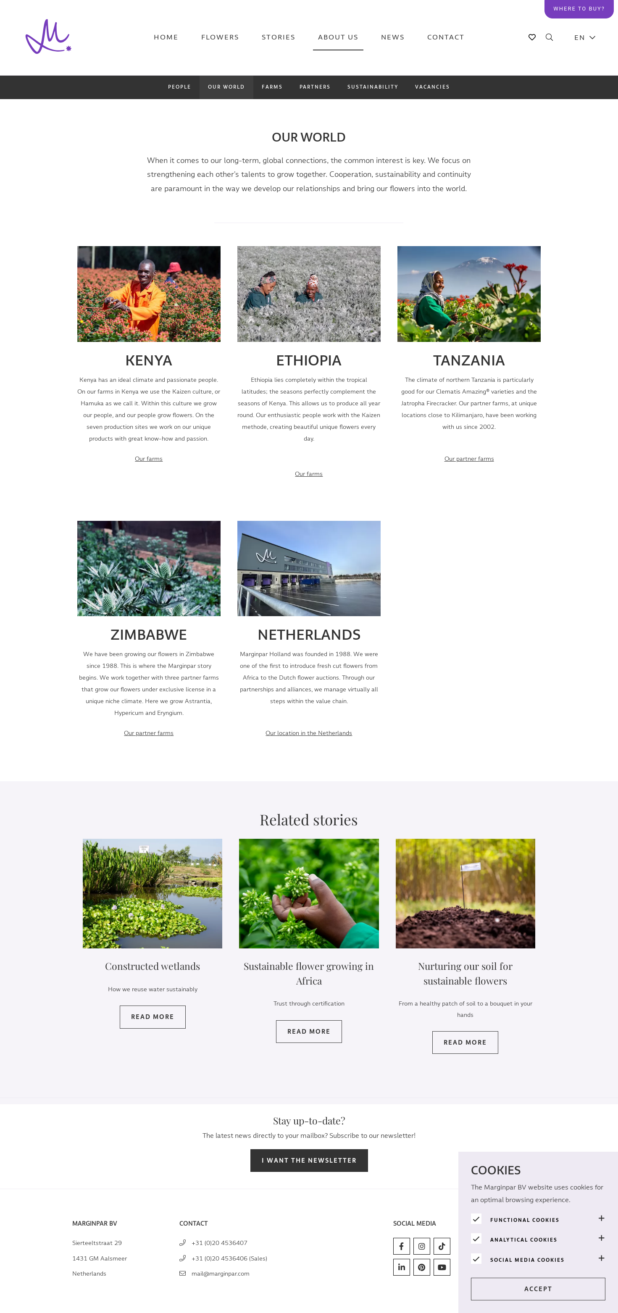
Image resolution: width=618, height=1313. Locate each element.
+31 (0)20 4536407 (219, 1243)
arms (469, 459)
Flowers (220, 37)
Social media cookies (527, 1260)
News (393, 37)
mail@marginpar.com (221, 1274)
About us (338, 37)
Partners (315, 86)
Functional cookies (525, 1220)
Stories (278, 37)
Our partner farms (149, 744)
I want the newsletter (309, 1161)
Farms (272, 86)
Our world (226, 86)
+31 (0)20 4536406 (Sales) (229, 1258)
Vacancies (432, 86)
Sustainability (372, 86)
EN (579, 37)
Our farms (149, 459)
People (179, 86)
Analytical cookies (524, 1239)
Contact (446, 37)
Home (166, 37)
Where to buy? (579, 8)
